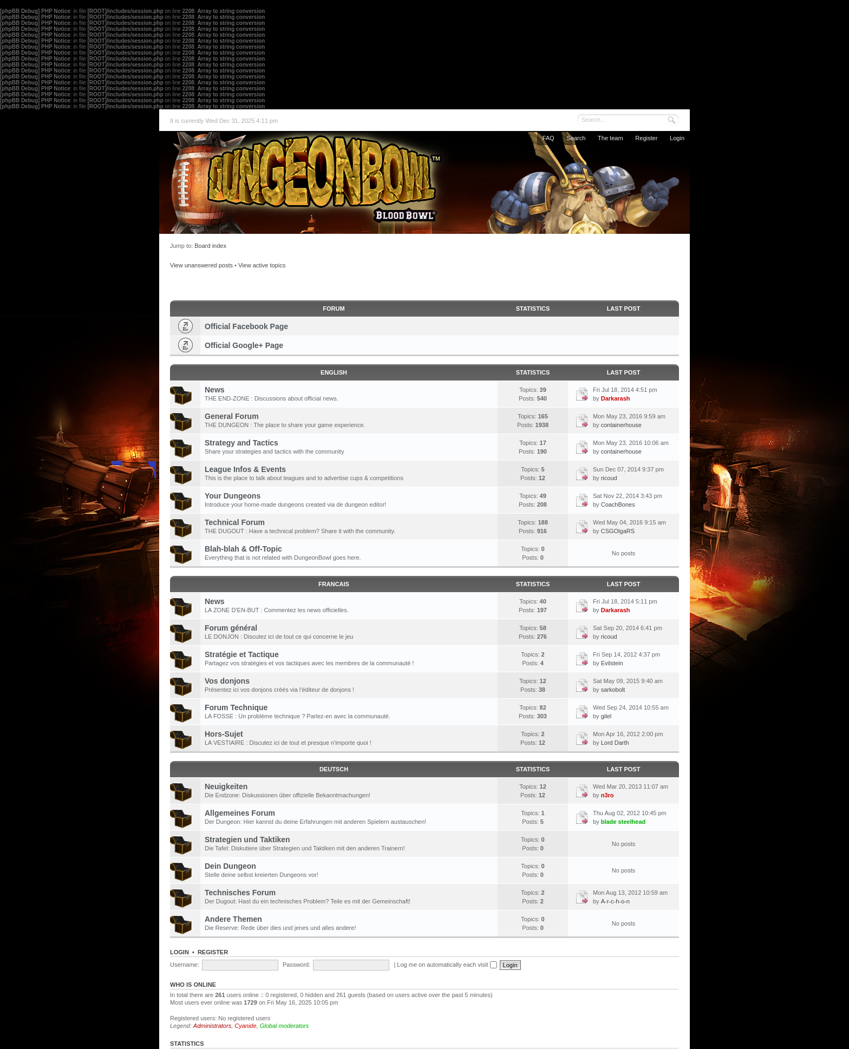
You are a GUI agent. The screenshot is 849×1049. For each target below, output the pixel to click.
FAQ (548, 138)
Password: (296, 964)
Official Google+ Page (244, 345)
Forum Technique (236, 707)
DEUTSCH (333, 769)
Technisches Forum (240, 892)
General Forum (232, 416)
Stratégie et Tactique (242, 654)
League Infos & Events (245, 469)
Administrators (212, 1025)
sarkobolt (613, 689)
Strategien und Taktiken (247, 839)
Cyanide (245, 1025)
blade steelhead (623, 821)
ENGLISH (334, 372)
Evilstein (612, 663)
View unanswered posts (201, 265)
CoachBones (618, 504)
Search (575, 138)
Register (646, 138)
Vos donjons (227, 681)
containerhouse (621, 425)
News (215, 389)
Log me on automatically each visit (447, 964)
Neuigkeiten (226, 786)
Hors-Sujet (224, 734)
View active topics (261, 265)
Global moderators (284, 1025)
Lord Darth (615, 742)
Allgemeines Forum (240, 813)
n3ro (607, 795)
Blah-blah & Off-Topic (243, 549)
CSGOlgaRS (618, 531)
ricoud (609, 478)
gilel (606, 716)
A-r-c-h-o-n (615, 901)
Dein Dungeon (230, 866)
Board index (210, 245)
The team (610, 138)
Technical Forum (235, 522)
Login (677, 138)
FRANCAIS (333, 584)
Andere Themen (233, 919)
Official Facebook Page (246, 326)
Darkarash (615, 398)
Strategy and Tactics (241, 442)
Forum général (231, 628)
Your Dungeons (232, 495)
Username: (184, 964)
